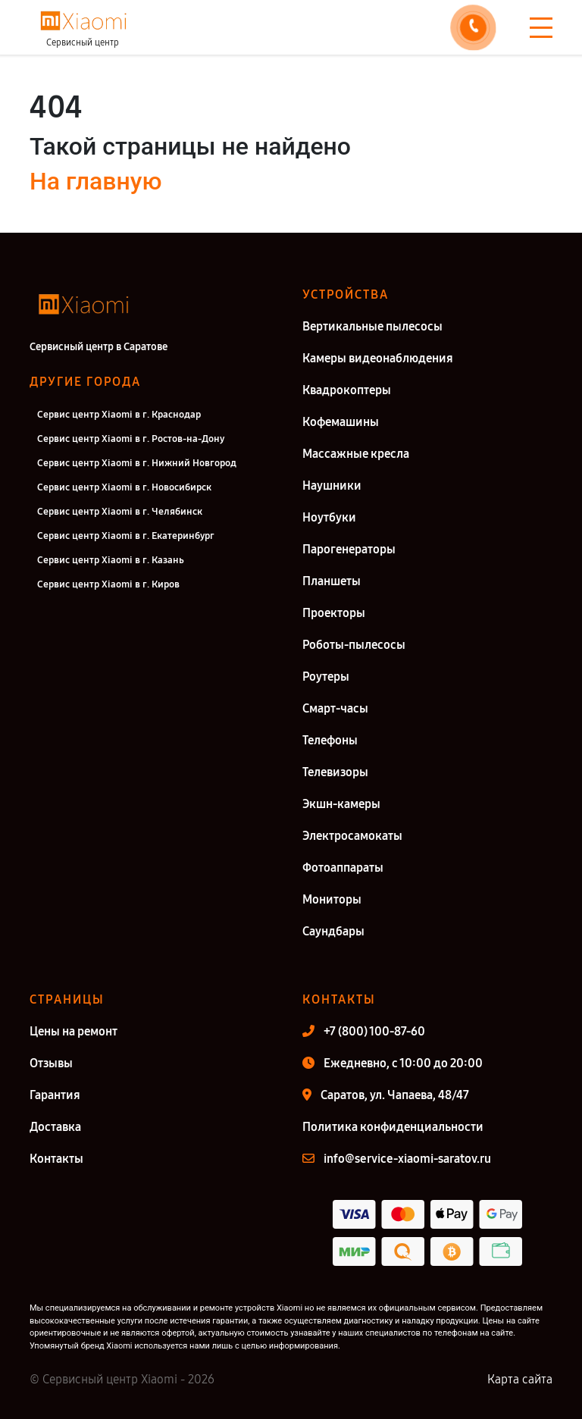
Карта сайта (519, 1379)
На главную (95, 181)
